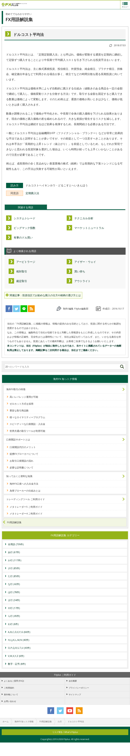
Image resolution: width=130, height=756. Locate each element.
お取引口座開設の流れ (21, 460)
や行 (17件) (14, 608)
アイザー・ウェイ (85, 262)
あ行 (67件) (14, 552)
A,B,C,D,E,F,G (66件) (19, 632)
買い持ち (79, 271)
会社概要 (73, 680)
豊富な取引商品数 (19, 410)
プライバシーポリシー (79, 687)
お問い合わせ (10, 701)
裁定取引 (21, 281)
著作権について (11, 694)
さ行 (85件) (14, 568)
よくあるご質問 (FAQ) (14, 680)
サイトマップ (75, 694)
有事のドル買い (23, 237)
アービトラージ (25, 262)
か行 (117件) (14, 560)
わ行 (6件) (13, 624)
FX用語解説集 (14, 522)
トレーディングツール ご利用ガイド (25, 499)
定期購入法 (32, 193)
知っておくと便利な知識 (19, 476)
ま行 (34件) (14, 600)
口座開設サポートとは (18, 439)
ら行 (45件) (14, 616)
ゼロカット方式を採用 (21, 403)
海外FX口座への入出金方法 (24, 483)
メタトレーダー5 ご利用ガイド (26, 506)
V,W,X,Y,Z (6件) (16, 655)
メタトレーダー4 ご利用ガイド (26, 513)
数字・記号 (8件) (17, 663)
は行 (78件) (14, 592)
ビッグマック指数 (24, 228)
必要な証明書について (21, 467)
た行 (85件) (14, 576)
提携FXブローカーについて (24, 453)
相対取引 (21, 271)
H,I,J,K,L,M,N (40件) (18, 639)
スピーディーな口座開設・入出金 (27, 424)
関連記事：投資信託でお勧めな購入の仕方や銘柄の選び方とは (45, 295)
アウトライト (82, 281)
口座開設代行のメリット (23, 447)
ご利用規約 (9, 687)
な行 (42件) (14, 584)
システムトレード (24, 218)
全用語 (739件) (16, 544)
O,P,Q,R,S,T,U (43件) (19, 647)
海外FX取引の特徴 (15, 389)
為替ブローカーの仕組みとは (25, 490)
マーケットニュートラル (89, 228)
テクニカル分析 (83, 218)
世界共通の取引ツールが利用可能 (27, 430)
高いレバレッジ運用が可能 (24, 396)
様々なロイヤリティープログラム (27, 417)
